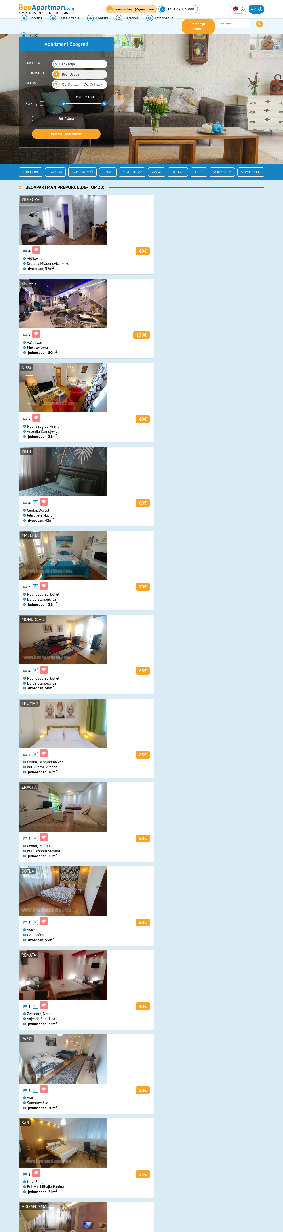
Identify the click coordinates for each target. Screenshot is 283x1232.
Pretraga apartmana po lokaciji (48, 584)
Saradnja (117, 26)
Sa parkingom (250, 172)
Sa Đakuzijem (222, 172)
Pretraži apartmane (66, 133)
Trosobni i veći (82, 172)
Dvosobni (55, 172)
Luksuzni (178, 172)
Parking (31, 103)
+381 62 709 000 (130, 1137)
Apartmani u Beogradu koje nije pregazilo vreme (223, 961)
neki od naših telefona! (206, 873)
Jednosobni (31, 172)
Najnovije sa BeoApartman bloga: (63, 940)
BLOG (174, 26)
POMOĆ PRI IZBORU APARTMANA (186, 867)
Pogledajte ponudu (185, 584)
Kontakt (90, 26)
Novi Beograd (132, 172)
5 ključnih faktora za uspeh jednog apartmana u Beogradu (56, 961)
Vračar (156, 172)
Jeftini (198, 172)
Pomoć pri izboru (217, 26)
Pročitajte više (33, 1022)
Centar (108, 172)
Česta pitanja (60, 26)
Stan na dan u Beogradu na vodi (140, 958)
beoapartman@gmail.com (136, 1147)
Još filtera (66, 118)
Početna (29, 26)
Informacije (147, 26)
